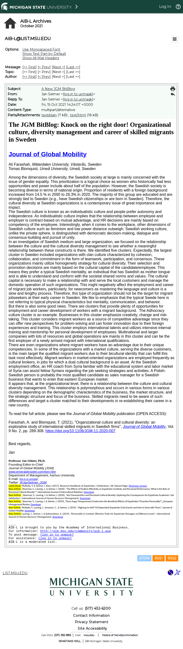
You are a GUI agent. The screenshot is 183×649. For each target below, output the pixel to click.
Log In (165, 6)
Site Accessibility (92, 628)
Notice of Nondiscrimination (120, 635)
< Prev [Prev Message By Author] (44, 76)
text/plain (49, 115)
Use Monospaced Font (41, 49)
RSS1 (158, 558)
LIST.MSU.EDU (15, 573)
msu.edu (89, 635)
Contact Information (91, 615)
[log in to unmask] (78, 94)
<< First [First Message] (30, 67)
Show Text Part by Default (44, 54)
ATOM (144, 558)
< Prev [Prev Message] (44, 67)
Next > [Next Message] (58, 67)
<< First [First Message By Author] (30, 76)
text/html (78, 115)
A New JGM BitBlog (58, 89)
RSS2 (172, 558)
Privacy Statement (91, 622)
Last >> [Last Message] (73, 67)
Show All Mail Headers (40, 58)
